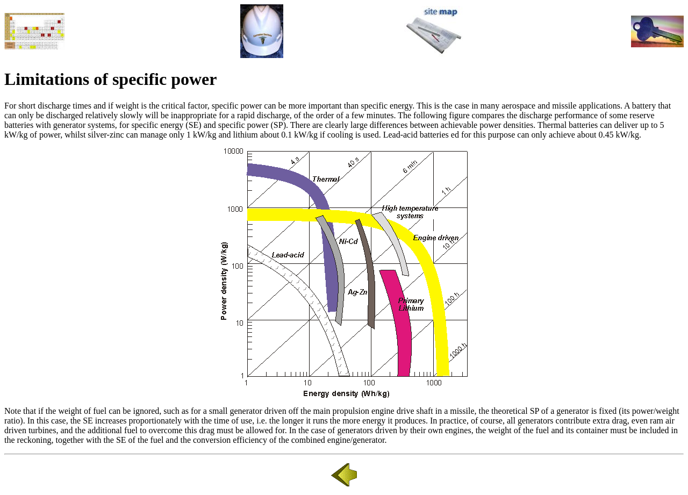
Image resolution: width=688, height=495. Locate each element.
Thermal (552, 125)
